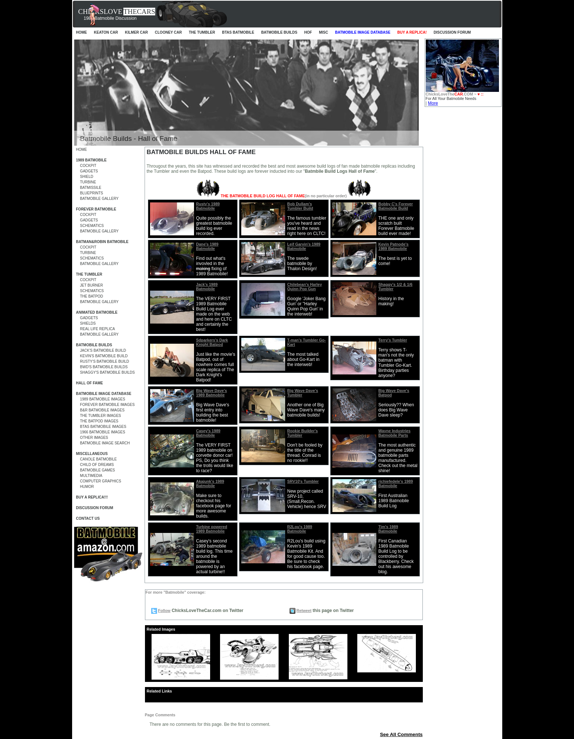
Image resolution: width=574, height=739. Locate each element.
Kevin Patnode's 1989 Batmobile (394, 246)
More (433, 103)
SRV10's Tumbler (303, 481)
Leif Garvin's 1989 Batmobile (304, 246)
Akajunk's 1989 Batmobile (210, 483)
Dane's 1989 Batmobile (207, 246)
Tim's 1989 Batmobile (388, 529)
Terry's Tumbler (393, 340)
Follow (164, 610)
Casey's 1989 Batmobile (208, 433)
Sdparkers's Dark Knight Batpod (212, 342)
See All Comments (401, 734)
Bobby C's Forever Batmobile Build (396, 206)
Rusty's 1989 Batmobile (208, 206)
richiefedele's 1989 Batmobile (396, 483)
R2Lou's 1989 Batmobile (299, 529)
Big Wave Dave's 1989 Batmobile (211, 392)
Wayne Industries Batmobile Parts (395, 433)
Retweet (304, 610)
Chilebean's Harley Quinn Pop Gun (304, 286)
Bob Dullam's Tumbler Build (300, 206)
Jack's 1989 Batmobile (207, 286)
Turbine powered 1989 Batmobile (211, 529)
